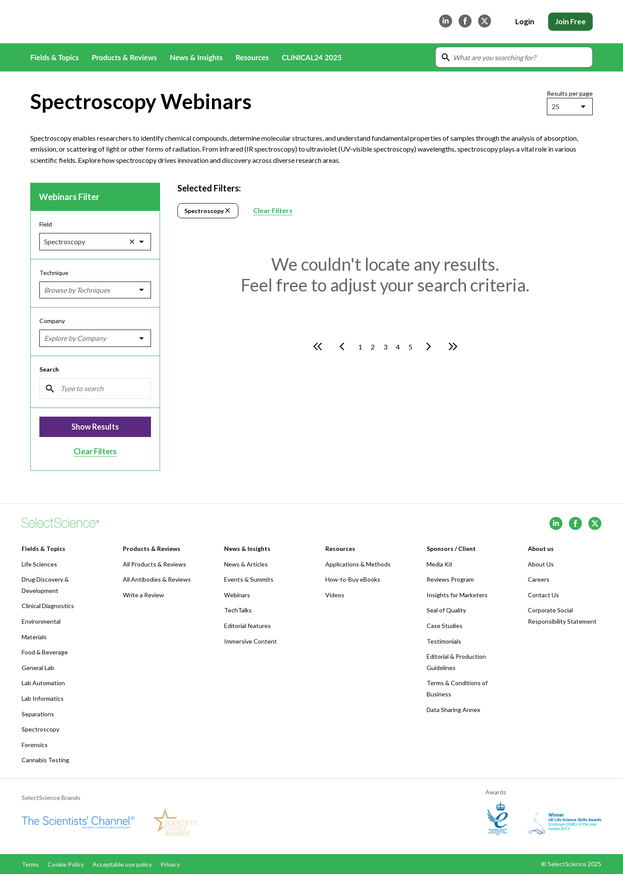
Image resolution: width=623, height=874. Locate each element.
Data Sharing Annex (453, 709)
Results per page (570, 93)
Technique (53, 272)
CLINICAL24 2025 (311, 57)
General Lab (38, 667)
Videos (334, 595)
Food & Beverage (45, 652)
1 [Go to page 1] (360, 347)
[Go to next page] (429, 346)
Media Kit (440, 564)
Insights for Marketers (457, 595)
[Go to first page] (317, 346)
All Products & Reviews (154, 564)
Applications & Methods (358, 564)
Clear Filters (95, 451)
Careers (538, 579)
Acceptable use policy (122, 864)
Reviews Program (450, 579)
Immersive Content (250, 641)
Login (524, 21)
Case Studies (444, 625)
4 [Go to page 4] (398, 347)
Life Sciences (39, 564)
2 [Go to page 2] (373, 347)
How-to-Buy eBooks (352, 579)
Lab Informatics (43, 698)
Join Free (570, 21)
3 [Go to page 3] (385, 347)
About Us (541, 564)
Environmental (41, 621)
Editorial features (247, 625)
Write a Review (143, 595)
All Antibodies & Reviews (157, 579)
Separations (38, 714)
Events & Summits (248, 579)
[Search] (95, 388)
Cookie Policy (66, 864)
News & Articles (246, 564)
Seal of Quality (446, 610)
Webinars (237, 595)
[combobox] (552, 106)
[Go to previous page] (342, 346)
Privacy (170, 864)
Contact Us (543, 595)
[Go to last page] (453, 346)
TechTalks (238, 610)
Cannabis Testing (45, 760)
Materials (34, 637)
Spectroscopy (207, 210)
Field (45, 224)
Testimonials (444, 641)
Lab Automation (43, 682)
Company (52, 321)
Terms (30, 864)
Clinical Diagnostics (48, 605)
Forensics (35, 744)
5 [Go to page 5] (410, 347)
